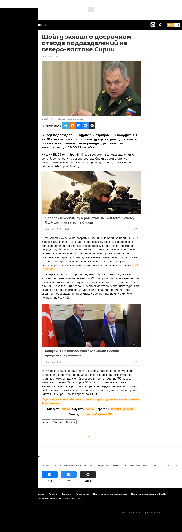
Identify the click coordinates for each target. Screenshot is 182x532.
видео (66, 409)
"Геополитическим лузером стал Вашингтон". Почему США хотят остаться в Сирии (89, 220)
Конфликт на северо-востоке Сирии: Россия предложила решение (82, 353)
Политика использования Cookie (148, 494)
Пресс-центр (82, 494)
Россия (88, 465)
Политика (70, 422)
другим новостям (122, 409)
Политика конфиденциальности (110, 494)
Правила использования (31, 494)
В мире (46, 422)
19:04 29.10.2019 (50, 56)
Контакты (66, 494)
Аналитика (119, 465)
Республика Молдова (67, 465)
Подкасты (103, 465)
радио (89, 409)
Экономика (26, 465)
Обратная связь (73, 498)
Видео (167, 465)
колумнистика (139, 465)
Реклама (52, 494)
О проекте (9, 494)
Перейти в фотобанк (76, 119)
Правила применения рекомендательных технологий (32, 498)
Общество (57, 422)
